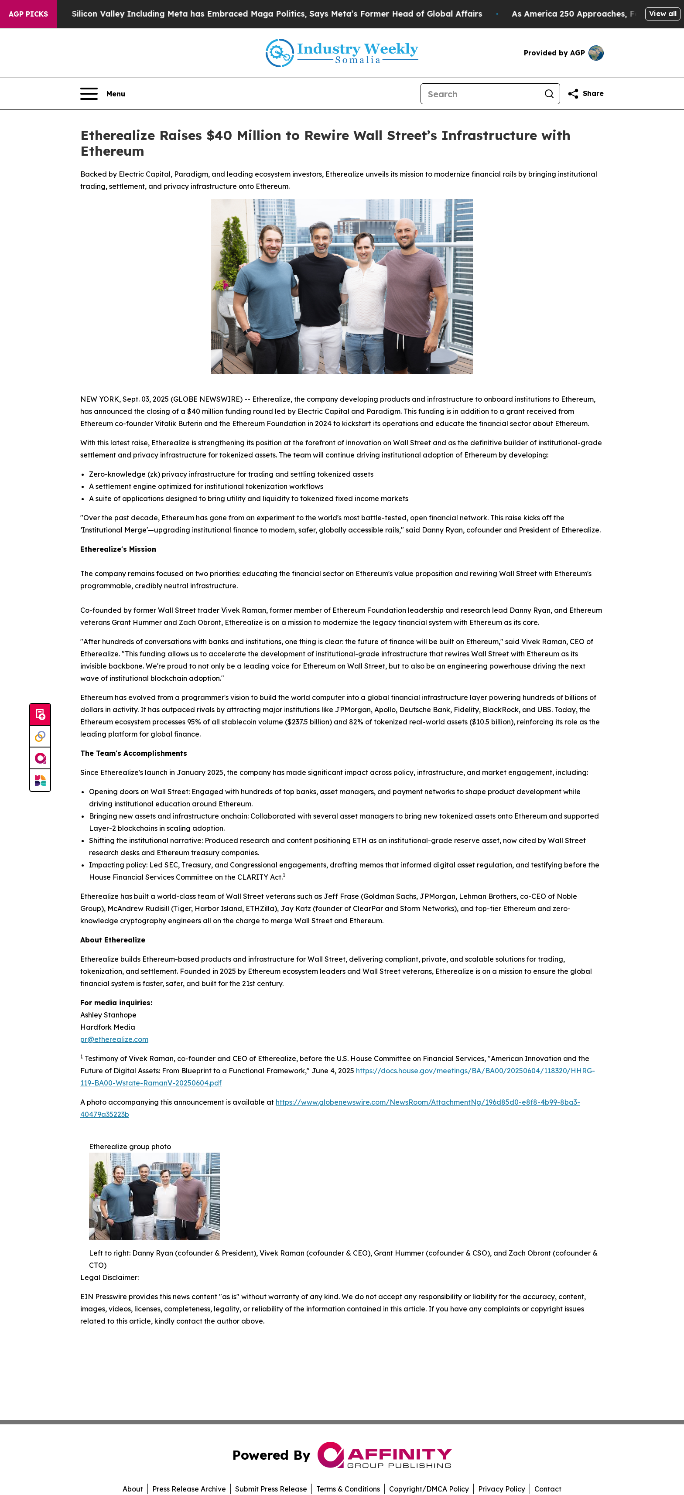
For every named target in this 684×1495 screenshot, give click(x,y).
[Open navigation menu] (102, 93)
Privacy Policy (501, 1489)
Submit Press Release (271, 1489)
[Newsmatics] (40, 780)
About (133, 1489)
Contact (547, 1489)
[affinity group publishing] (40, 758)
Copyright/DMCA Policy (429, 1489)
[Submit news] (40, 715)
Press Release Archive (189, 1489)
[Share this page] (585, 93)
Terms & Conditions (348, 1489)
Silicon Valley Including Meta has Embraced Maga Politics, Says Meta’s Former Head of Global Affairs (299, 14)
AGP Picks (28, 14)
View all (663, 13)
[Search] (480, 94)
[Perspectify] (40, 737)
